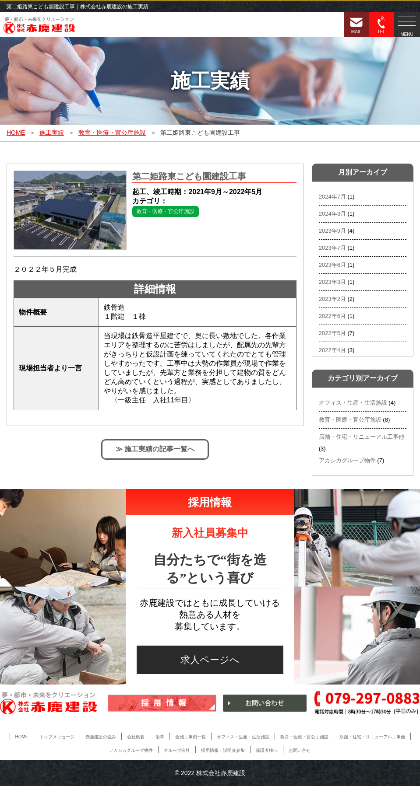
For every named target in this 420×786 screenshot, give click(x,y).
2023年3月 (332, 282)
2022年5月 (332, 333)
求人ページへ (210, 659)
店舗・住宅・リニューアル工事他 (361, 436)
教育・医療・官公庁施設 (165, 211)
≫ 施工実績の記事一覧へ (155, 449)
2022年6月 (332, 316)
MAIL (356, 25)
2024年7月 (332, 196)
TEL (381, 25)
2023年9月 (332, 230)
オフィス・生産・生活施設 (353, 402)
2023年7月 (332, 248)
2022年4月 (332, 350)
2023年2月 (332, 299)
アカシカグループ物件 (347, 460)
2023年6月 (332, 265)
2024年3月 (332, 213)
